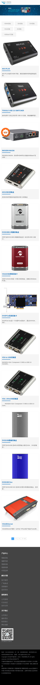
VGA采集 (7, 29)
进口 (31, 670)
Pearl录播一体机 (28, 663)
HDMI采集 (7, 23)
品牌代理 (27, 670)
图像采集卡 (11, 668)
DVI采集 (32, 23)
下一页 (24, 538)
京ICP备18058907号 (13, 659)
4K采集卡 (13, 663)
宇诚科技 (4, 661)
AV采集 (19, 29)
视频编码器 (18, 668)
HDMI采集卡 (6, 663)
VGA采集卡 (29, 661)
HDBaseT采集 (8, 34)
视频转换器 (25, 668)
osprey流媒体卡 (33, 668)
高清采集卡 (19, 663)
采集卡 (14, 670)
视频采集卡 (10, 661)
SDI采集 (20, 23)
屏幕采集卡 (4, 668)
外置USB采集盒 (6, 670)
